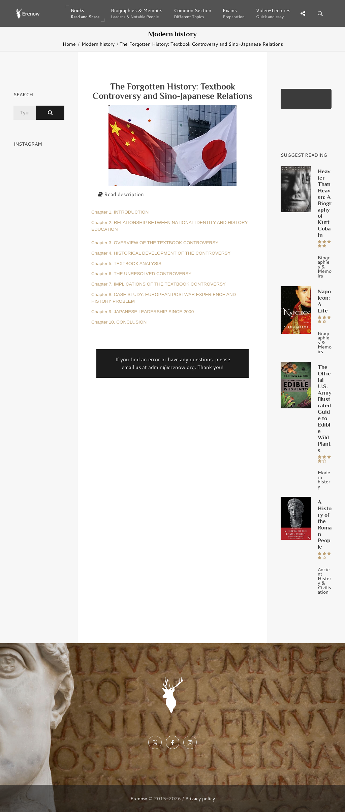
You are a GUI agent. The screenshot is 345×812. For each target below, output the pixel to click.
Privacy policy (200, 798)
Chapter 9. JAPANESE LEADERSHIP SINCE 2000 (142, 311)
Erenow (138, 798)
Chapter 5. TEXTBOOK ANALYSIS (126, 263)
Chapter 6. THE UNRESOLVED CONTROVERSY (141, 273)
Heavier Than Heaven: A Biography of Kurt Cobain (325, 203)
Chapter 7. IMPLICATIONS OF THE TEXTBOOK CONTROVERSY (158, 284)
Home (69, 44)
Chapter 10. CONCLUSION (119, 322)
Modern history (98, 44)
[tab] (172, 194)
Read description (121, 194)
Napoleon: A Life (324, 301)
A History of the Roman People (325, 524)
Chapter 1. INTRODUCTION (120, 212)
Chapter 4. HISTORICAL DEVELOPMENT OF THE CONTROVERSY (161, 253)
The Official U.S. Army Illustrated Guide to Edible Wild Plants (325, 408)
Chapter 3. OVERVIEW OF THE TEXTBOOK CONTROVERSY (154, 242)
